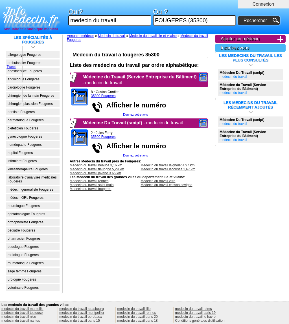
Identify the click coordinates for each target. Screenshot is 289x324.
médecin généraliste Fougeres (30, 189)
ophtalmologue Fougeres (26, 214)
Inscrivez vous (235, 47)
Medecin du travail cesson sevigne (166, 185)
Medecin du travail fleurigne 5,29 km (97, 169)
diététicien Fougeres (23, 128)
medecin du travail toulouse (22, 313)
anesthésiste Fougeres (25, 71)
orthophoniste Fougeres (25, 222)
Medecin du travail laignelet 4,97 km (167, 165)
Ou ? (194, 17)
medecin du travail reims (193, 309)
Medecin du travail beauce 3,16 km (96, 165)
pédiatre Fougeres (21, 230)
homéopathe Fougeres (25, 145)
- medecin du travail (132, 122)
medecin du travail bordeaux (80, 317)
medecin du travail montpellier (81, 313)
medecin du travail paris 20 (137, 317)
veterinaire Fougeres (23, 288)
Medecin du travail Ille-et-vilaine (153, 36)
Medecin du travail (111, 36)
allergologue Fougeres (24, 55)
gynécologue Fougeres (25, 136)
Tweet (11, 67)
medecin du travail (242, 75)
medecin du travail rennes (136, 313)
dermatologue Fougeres (25, 120)
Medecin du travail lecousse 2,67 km (168, 169)
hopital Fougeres (20, 153)
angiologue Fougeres (24, 79)
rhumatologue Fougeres (25, 263)
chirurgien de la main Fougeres (31, 96)
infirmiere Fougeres (22, 161)
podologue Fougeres (23, 247)
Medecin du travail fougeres (90, 189)
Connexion (263, 4)
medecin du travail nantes (20, 321)
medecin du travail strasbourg (81, 309)
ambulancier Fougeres (24, 63)
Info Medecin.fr (30, 15)
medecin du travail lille (133, 309)
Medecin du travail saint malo (91, 185)
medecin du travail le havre (195, 317)
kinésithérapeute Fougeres (28, 169)
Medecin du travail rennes (89, 181)
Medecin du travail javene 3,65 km (95, 173)
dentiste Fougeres (21, 112)
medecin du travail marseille (22, 309)
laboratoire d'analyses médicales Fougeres (32, 179)
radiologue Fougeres (23, 255)
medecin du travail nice (18, 317)
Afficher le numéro (134, 105)
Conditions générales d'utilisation (200, 321)
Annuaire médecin (80, 36)
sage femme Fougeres (24, 271)
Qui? (109, 17)
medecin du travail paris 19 (195, 313)
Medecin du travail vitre (158, 181)
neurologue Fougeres (24, 206)
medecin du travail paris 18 (137, 321)
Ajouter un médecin (240, 38)
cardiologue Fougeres (24, 87)
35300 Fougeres (103, 96)
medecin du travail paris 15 (79, 321)
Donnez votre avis (135, 114)
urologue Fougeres (22, 279)
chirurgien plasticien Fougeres (30, 104)
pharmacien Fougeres (24, 239)
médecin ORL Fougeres (25, 198)
